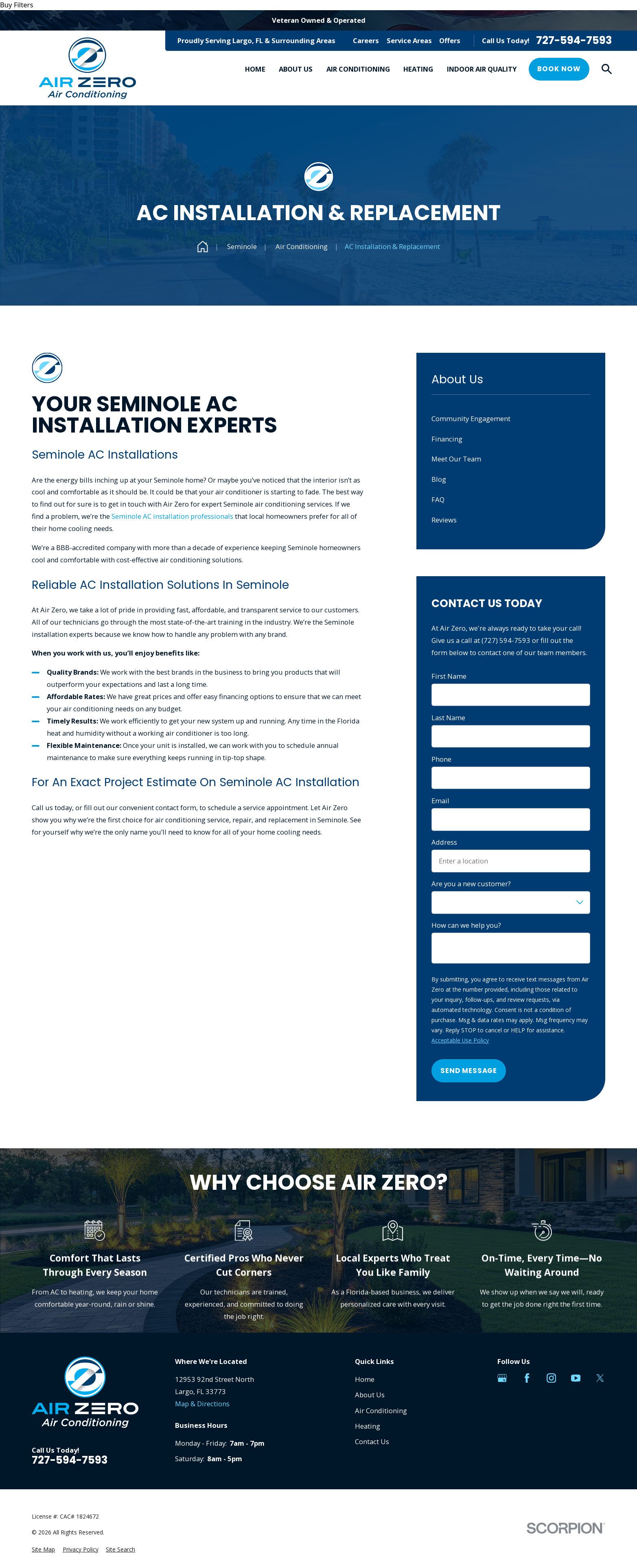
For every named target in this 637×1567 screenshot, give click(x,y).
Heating (367, 1426)
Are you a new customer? (471, 884)
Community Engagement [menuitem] (470, 418)
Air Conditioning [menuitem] (358, 69)
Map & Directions (202, 1403)
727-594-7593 (574, 40)
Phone (441, 759)
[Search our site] (607, 69)
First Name (448, 676)
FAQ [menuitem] (437, 499)
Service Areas (409, 40)
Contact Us (372, 1441)
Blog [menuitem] (438, 479)
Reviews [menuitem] (444, 520)
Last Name (448, 718)
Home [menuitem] (255, 69)
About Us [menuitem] (296, 69)
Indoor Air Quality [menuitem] (482, 69)
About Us (370, 1394)
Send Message (468, 1070)
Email (440, 801)
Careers (366, 40)
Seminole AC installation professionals (172, 516)
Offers (449, 40)
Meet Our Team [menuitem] (456, 458)
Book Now (559, 69)
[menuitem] (43, 1550)
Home (364, 1379)
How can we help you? (466, 925)
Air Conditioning (381, 1410)
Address (444, 842)
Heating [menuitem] (418, 69)
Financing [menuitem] (446, 439)
